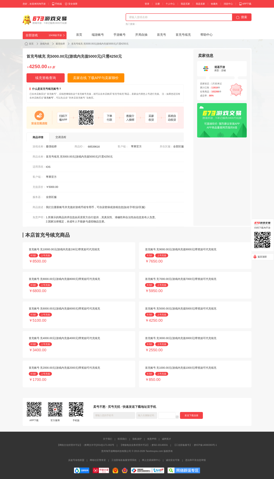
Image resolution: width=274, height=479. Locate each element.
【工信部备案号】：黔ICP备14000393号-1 (195, 445)
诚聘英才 (166, 439)
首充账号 (48, 97)
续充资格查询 (45, 78)
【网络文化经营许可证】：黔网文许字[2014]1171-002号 (85, 445)
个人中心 (170, 3)
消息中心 (228, 3)
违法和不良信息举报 (195, 460)
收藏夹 (214, 3)
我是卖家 (200, 3)
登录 (147, 3)
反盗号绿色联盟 (76, 460)
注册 (157, 3)
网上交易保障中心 (151, 460)
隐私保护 (137, 439)
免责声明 (151, 439)
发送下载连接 (191, 415)
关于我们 (107, 439)
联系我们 (122, 439)
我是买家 (185, 3)
